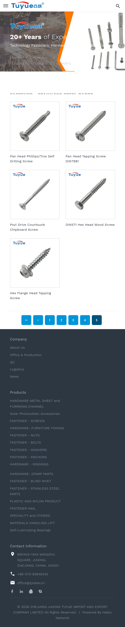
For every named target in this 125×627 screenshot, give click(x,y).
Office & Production (26, 355)
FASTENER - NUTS (25, 435)
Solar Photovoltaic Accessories (35, 414)
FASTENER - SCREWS (27, 421)
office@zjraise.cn (31, 583)
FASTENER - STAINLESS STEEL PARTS (40, 64)
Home (15, 58)
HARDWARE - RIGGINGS (29, 464)
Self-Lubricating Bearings (30, 530)
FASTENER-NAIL (23, 508)
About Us (17, 347)
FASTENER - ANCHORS (28, 457)
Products (40, 58)
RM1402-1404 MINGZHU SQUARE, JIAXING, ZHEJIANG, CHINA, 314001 (38, 559)
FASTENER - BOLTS (25, 442)
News (14, 376)
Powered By (92, 612)
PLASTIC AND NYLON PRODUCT (35, 501)
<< (26, 320)
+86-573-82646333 (32, 574)
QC (12, 362)
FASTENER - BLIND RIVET (30, 481)
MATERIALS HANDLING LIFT (32, 523)
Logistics (17, 369)
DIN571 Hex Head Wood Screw (90, 225)
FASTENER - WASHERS (28, 450)
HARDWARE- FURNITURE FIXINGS (37, 428)
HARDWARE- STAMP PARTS (32, 474)
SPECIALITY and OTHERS (30, 516)
